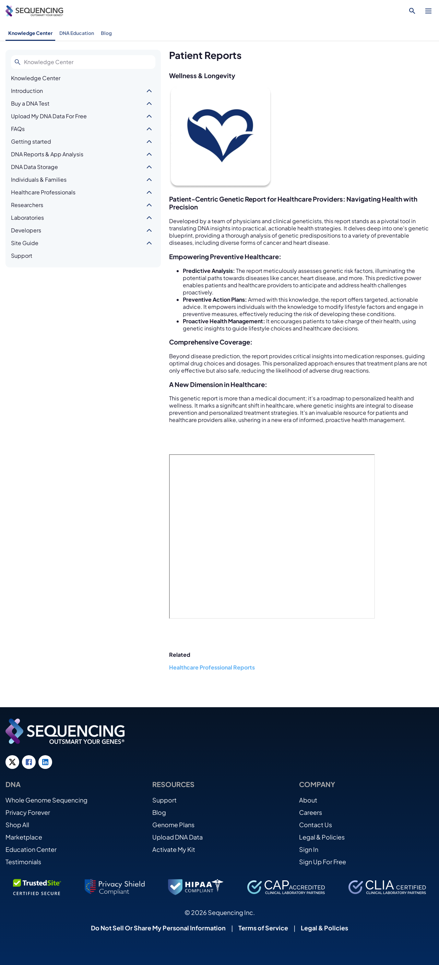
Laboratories (27, 217)
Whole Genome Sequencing (46, 800)
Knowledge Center (30, 33)
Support (21, 255)
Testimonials (23, 862)
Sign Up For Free (322, 862)
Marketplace (23, 837)
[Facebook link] (29, 762)
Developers (26, 230)
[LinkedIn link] (45, 762)
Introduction (27, 90)
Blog (106, 33)
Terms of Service (263, 928)
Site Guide (24, 242)
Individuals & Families (39, 179)
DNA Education (76, 33)
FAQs (18, 128)
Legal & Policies (322, 837)
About (308, 800)
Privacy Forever (27, 812)
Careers (310, 812)
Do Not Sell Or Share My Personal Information (158, 928)
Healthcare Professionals (43, 192)
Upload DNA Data (177, 837)
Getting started (31, 141)
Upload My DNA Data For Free (49, 116)
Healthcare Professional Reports (212, 667)
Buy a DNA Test (30, 103)
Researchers (27, 204)
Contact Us (315, 825)
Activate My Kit (173, 849)
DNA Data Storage (34, 166)
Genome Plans (173, 825)
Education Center (31, 849)
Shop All (17, 825)
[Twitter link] (12, 762)
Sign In (308, 849)
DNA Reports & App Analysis (47, 154)
